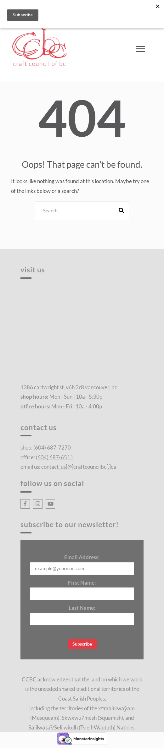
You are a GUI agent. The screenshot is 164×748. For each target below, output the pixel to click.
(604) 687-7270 (52, 447)
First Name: (82, 582)
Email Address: (82, 557)
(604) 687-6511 (54, 457)
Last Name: (82, 607)
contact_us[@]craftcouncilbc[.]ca (78, 466)
